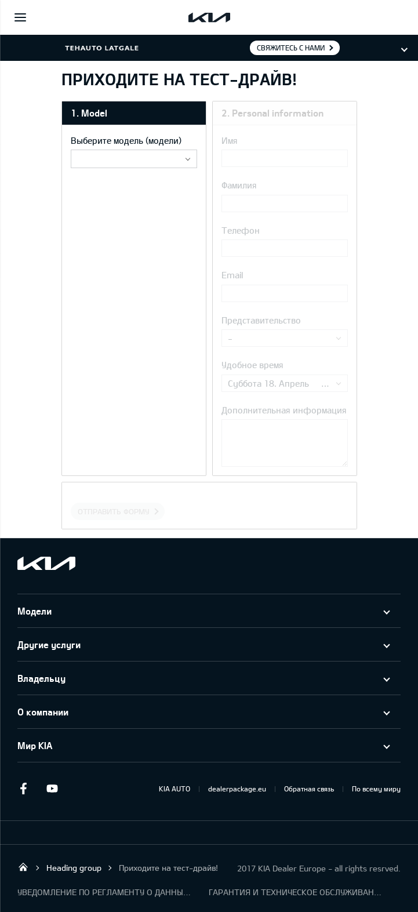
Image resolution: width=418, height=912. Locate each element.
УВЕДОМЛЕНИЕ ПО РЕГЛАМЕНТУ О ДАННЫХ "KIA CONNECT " (104, 892)
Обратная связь (309, 788)
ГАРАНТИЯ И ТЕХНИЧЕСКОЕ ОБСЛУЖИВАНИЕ (296, 892)
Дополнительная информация (284, 410)
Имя (229, 140)
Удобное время (252, 364)
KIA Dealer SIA (23, 867)
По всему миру (376, 788)
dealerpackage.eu (237, 788)
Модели (34, 610)
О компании (42, 711)
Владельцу (41, 678)
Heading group (73, 868)
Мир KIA (34, 745)
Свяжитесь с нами (291, 47)
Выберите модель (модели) (126, 140)
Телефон (240, 230)
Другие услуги (49, 644)
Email (232, 275)
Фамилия (239, 185)
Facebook (23, 788)
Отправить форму (114, 511)
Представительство (261, 320)
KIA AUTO (174, 788)
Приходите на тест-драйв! (168, 868)
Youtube (52, 788)
